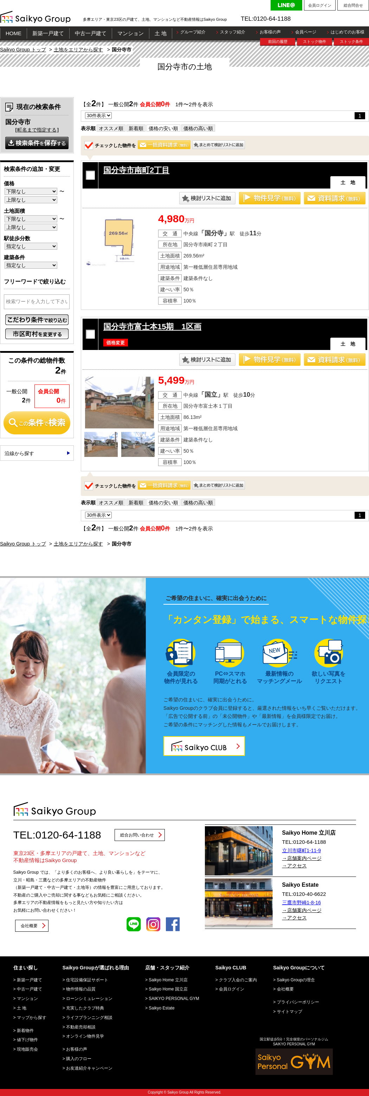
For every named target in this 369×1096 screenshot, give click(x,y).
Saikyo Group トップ (23, 49)
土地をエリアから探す (78, 49)
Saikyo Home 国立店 (168, 989)
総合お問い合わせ (137, 835)
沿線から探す (19, 453)
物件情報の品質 (81, 989)
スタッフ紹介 (232, 32)
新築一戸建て (48, 33)
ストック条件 (351, 41)
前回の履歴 (277, 41)
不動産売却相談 (81, 1027)
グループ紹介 (193, 32)
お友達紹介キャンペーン (89, 1068)
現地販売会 (27, 1049)
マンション (130, 33)
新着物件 (25, 1030)
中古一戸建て (90, 33)
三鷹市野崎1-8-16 (301, 902)
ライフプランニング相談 (89, 1017)
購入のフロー (78, 1058)
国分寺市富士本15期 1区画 (152, 326)
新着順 (136, 128)
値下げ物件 (27, 1039)
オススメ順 (111, 128)
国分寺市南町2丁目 (136, 170)
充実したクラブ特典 (85, 1008)
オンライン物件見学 (85, 1036)
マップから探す (31, 1017)
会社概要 (29, 925)
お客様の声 (270, 32)
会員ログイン (319, 5)
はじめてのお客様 (347, 32)
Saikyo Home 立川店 (168, 979)
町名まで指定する (37, 130)
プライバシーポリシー (298, 1002)
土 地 (161, 33)
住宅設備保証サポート (87, 979)
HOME (13, 33)
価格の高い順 (198, 128)
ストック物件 (314, 41)
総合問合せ (353, 5)
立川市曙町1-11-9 (301, 850)
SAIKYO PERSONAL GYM (174, 998)
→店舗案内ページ (302, 858)
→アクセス (294, 865)
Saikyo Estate (161, 1008)
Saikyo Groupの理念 (296, 979)
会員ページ (305, 32)
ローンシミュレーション (89, 998)
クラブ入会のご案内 (238, 979)
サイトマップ (289, 1011)
